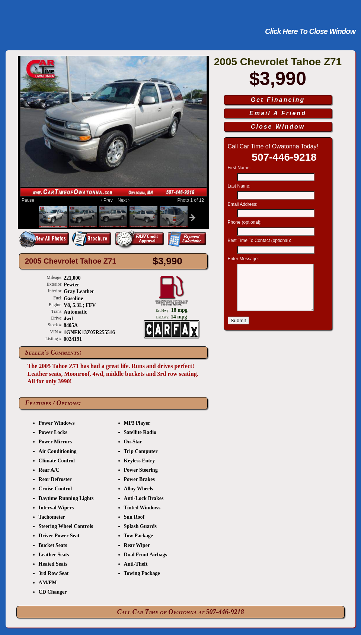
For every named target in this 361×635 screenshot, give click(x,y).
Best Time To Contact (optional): (260, 240)
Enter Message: (244, 258)
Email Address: (243, 204)
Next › (122, 200)
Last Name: (240, 186)
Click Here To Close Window (310, 31)
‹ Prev (108, 200)
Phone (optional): (245, 222)
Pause (28, 200)
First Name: (240, 167)
